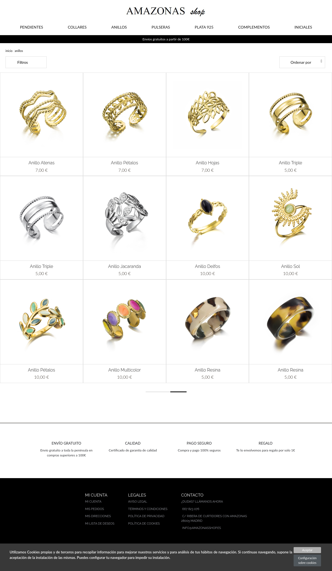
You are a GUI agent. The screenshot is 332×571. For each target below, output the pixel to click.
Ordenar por (301, 62)
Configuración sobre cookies (307, 560)
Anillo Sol (290, 266)
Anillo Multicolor (124, 370)
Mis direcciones (98, 516)
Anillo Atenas (42, 162)
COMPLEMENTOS (254, 27)
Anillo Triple (290, 162)
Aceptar (307, 550)
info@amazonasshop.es (201, 528)
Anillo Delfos (207, 266)
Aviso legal (137, 501)
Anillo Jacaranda (124, 266)
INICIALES (303, 27)
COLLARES (77, 27)
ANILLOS (119, 27)
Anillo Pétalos (124, 162)
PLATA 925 (204, 27)
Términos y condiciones (148, 509)
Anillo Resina (207, 370)
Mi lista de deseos (99, 523)
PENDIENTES (31, 27)
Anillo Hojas (207, 162)
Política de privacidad (146, 516)
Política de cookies (144, 523)
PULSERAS (161, 27)
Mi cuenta (93, 501)
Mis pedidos (94, 509)
